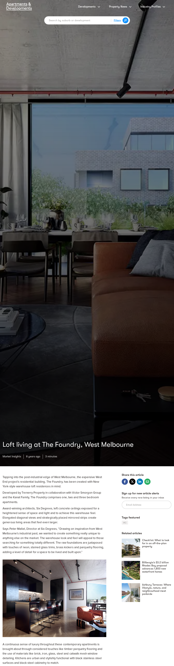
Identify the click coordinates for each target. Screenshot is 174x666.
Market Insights (12, 456)
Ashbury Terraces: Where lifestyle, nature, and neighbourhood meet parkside (156, 589)
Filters (117, 20)
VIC (125, 522)
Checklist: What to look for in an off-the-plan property (155, 543)
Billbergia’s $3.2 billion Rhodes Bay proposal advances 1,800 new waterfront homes (155, 567)
